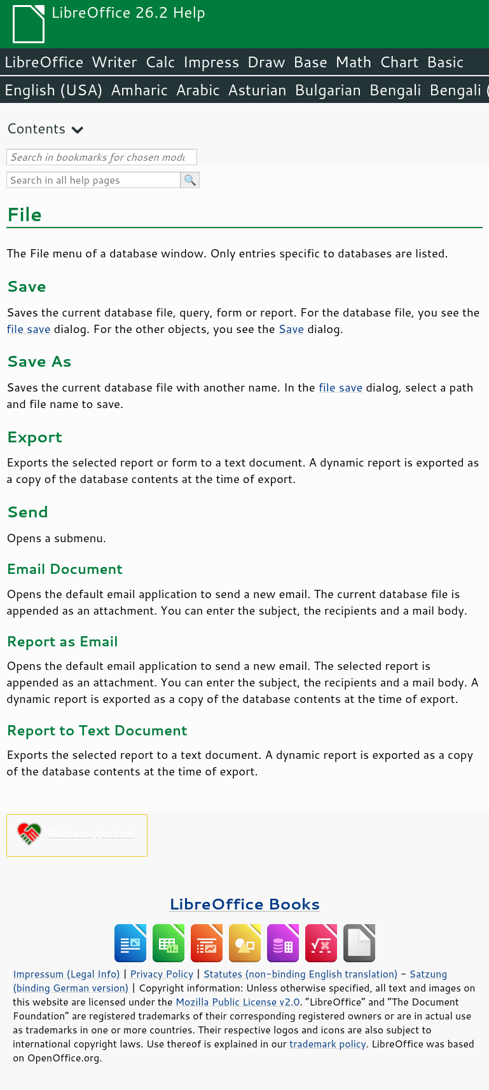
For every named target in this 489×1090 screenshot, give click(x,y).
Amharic (139, 89)
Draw (266, 61)
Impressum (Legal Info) (66, 974)
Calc (160, 61)
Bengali (395, 89)
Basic (445, 61)
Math (353, 61)
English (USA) (53, 89)
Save (292, 328)
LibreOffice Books (244, 903)
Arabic (198, 89)
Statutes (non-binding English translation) (300, 974)
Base (310, 61)
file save (28, 328)
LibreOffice (43, 61)
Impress (211, 61)
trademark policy (327, 1044)
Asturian (257, 89)
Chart (398, 61)
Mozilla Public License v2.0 (238, 1002)
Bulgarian (327, 89)
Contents (35, 128)
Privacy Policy (161, 974)
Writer (114, 61)
